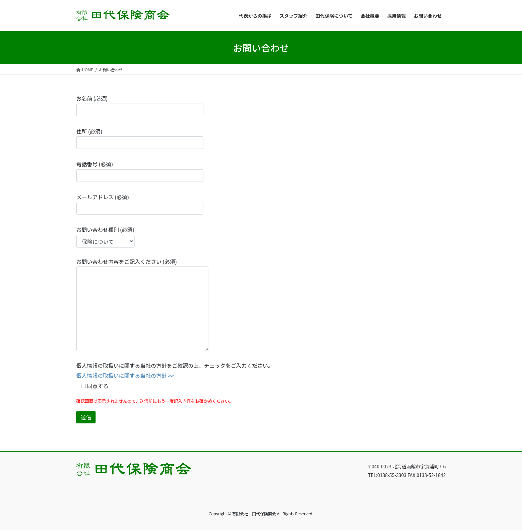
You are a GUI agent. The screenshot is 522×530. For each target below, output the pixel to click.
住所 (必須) (139, 138)
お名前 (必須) (139, 105)
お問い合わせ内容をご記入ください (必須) (142, 304)
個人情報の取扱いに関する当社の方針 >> (125, 375)
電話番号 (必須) (139, 171)
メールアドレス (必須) (139, 204)
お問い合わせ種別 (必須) (105, 236)
